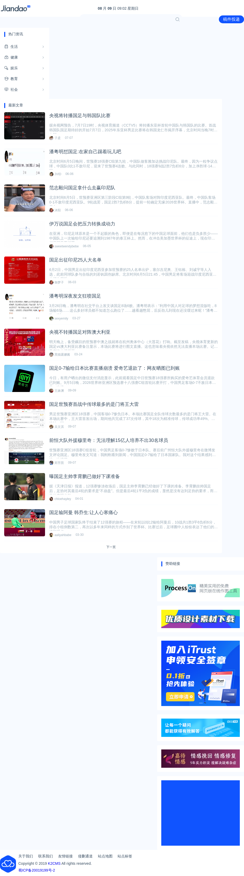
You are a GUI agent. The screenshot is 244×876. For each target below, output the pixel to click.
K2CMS (54, 863)
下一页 (111, 547)
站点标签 (125, 856)
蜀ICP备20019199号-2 (36, 870)
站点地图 (105, 856)
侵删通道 (85, 856)
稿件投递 (231, 19)
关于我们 (25, 856)
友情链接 (65, 856)
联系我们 (45, 856)
